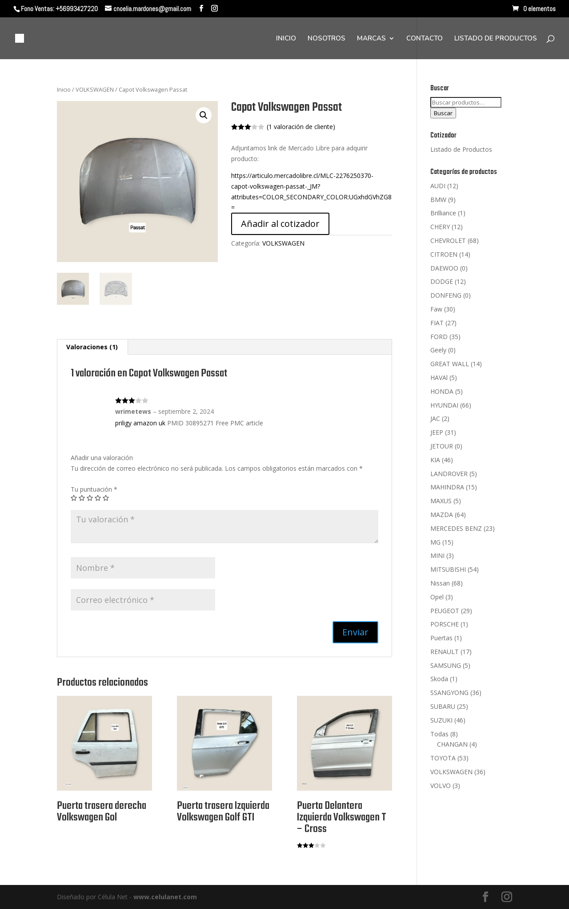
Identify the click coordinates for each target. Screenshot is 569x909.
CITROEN (443, 254)
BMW (438, 199)
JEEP (436, 432)
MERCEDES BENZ (456, 528)
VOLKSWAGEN (95, 89)
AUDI (437, 186)
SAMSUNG (445, 665)
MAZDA (441, 514)
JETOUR (441, 446)
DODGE (441, 281)
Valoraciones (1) (92, 347)
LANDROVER (449, 473)
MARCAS (371, 39)
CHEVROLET (448, 240)
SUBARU (442, 706)
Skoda (439, 679)
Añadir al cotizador (280, 224)
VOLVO (440, 785)
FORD (439, 336)
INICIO (286, 39)
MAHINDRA (447, 487)
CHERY (440, 226)
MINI (437, 555)
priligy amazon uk (140, 423)
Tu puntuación (94, 489)
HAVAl (439, 377)
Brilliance (443, 213)
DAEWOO (444, 268)
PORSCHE (444, 624)
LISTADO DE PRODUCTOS (495, 39)
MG (435, 542)
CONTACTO (424, 39)
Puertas (441, 638)
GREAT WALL (449, 364)
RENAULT (444, 651)
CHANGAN (452, 744)
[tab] (92, 347)
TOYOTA (443, 758)
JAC (435, 418)
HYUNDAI (444, 405)
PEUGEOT (444, 610)
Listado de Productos (461, 149)
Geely (438, 350)
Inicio (64, 89)
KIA (435, 460)
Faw (436, 309)
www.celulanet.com (165, 897)
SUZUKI (441, 720)
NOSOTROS (326, 39)
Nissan (440, 583)
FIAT (437, 323)
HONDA (441, 391)
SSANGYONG (449, 692)
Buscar (443, 113)
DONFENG (445, 295)
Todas (439, 734)
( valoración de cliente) (301, 126)
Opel (437, 597)
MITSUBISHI (448, 569)
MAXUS (441, 501)
